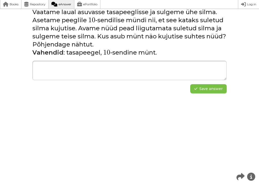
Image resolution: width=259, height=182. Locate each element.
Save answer (208, 88)
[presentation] (91, 20)
